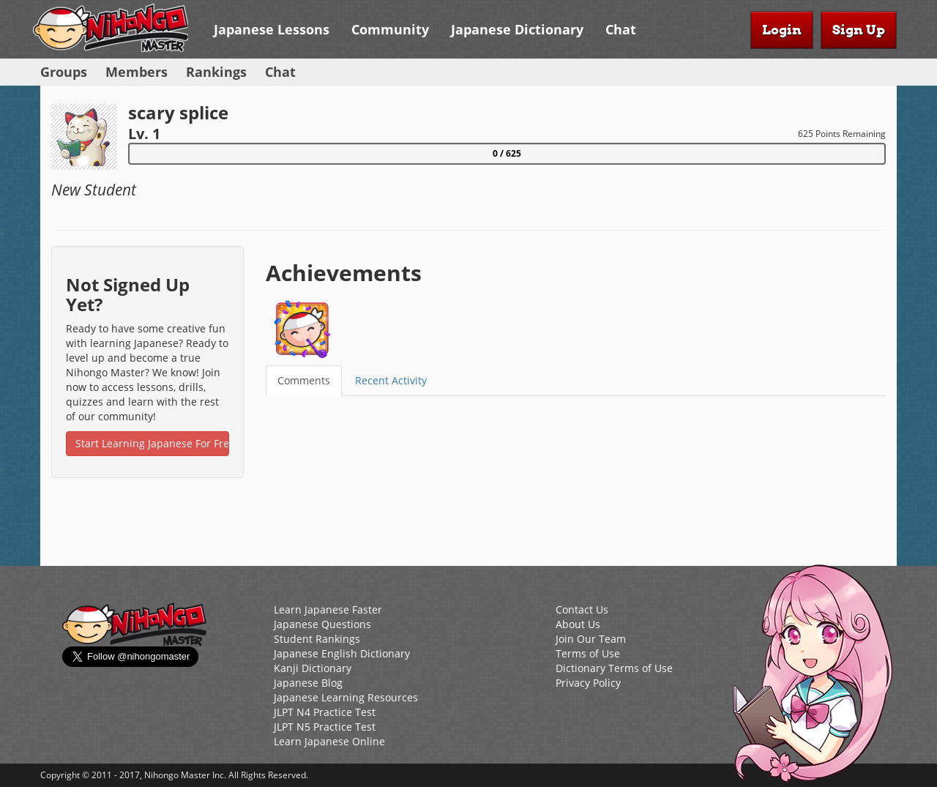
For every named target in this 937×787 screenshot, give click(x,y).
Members (136, 72)
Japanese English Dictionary (342, 653)
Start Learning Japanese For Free (152, 443)
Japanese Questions (322, 624)
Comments (303, 380)
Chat (620, 29)
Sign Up (858, 29)
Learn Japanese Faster (328, 609)
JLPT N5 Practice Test (325, 727)
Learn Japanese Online (329, 741)
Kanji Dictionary (312, 668)
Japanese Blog (308, 683)
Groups (63, 72)
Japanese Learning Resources (346, 697)
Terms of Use (588, 653)
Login (782, 29)
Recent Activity (391, 380)
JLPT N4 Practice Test (325, 712)
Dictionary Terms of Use (614, 668)
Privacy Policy (588, 683)
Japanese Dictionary (517, 29)
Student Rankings (317, 639)
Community (390, 29)
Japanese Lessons (271, 29)
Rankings (216, 72)
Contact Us (582, 609)
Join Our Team (591, 639)
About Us (578, 624)
